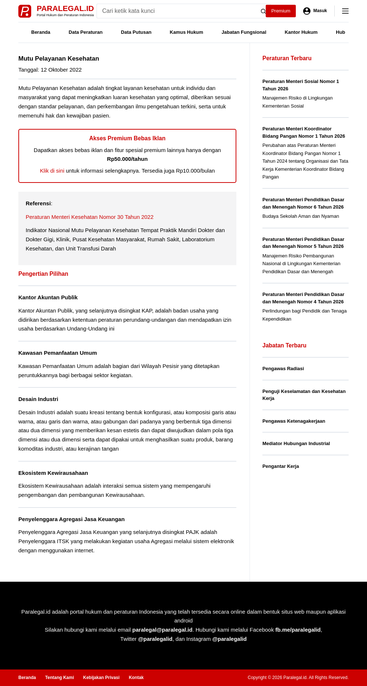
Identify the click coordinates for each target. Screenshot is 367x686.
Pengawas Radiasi (283, 368)
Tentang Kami (59, 677)
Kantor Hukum (301, 32)
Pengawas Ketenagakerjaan (293, 421)
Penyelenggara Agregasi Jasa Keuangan (71, 519)
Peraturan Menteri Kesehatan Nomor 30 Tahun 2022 (89, 217)
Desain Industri (38, 399)
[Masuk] (315, 11)
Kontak (136, 677)
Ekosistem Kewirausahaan (53, 473)
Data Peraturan (85, 32)
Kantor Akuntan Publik (48, 297)
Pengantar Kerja (280, 466)
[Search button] (263, 11)
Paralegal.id (65, 8)
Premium (280, 11)
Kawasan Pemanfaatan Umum (57, 353)
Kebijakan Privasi (101, 677)
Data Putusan (136, 32)
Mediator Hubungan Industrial (296, 443)
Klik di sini (52, 170)
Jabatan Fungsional (244, 32)
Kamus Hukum (186, 32)
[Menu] (345, 11)
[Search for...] (176, 11)
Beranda (40, 32)
